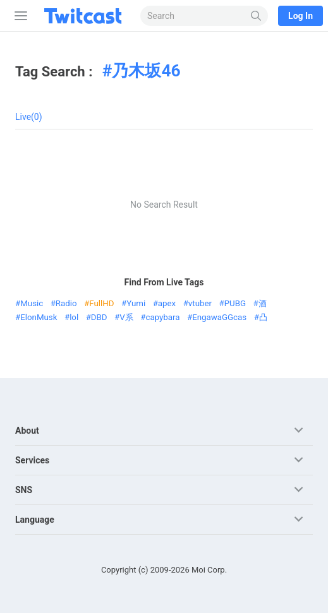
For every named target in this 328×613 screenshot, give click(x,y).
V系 (126, 317)
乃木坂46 (146, 70)
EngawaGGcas (219, 317)
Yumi (135, 303)
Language (34, 520)
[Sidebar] (18, 16)
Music (31, 303)
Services (32, 460)
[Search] (256, 16)
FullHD (101, 303)
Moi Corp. (209, 569)
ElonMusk (38, 317)
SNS (23, 490)
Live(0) (28, 117)
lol (74, 317)
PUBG (235, 303)
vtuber (200, 303)
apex (167, 303)
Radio (66, 303)
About (27, 431)
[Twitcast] (85, 16)
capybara (162, 317)
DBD (99, 317)
